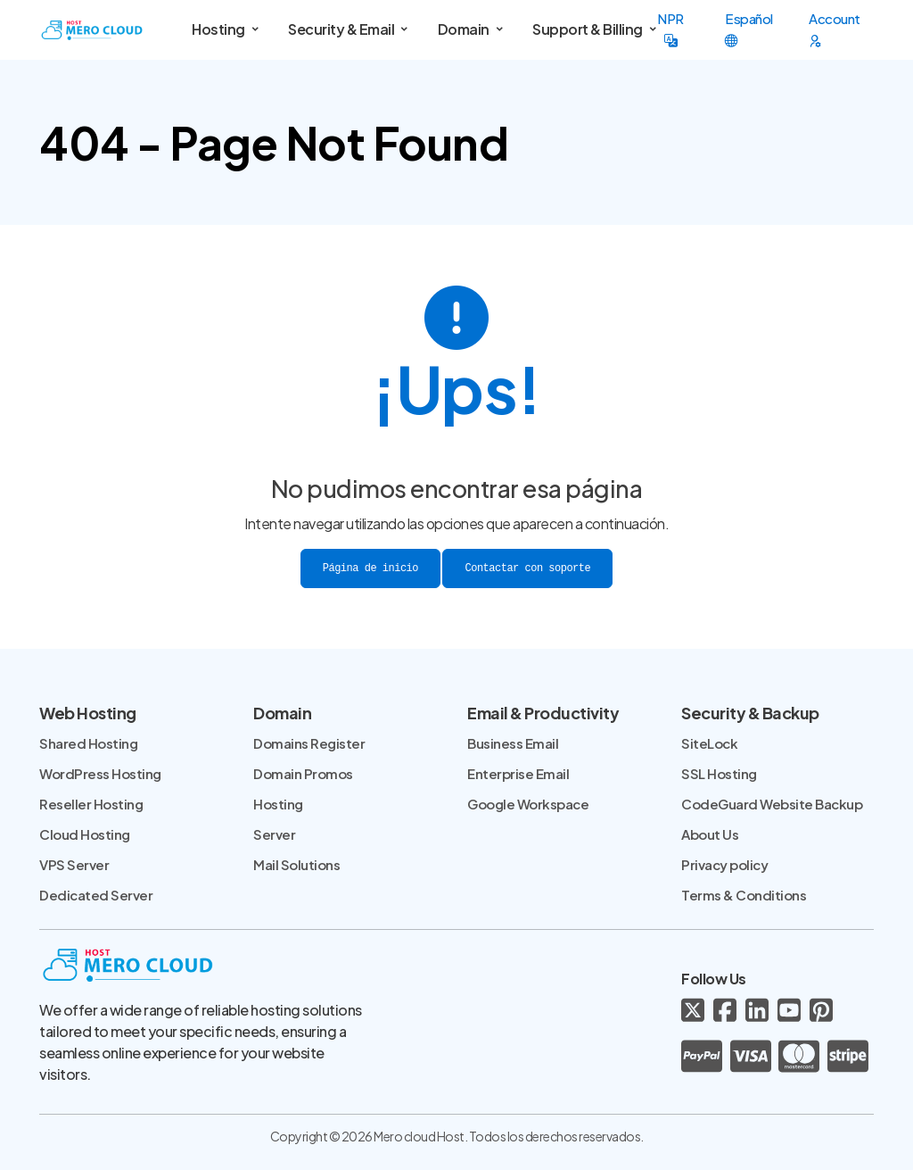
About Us (709, 834)
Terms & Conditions (743, 894)
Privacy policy (724, 864)
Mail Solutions (296, 864)
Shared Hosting (88, 742)
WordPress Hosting (100, 773)
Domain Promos (303, 773)
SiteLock (709, 742)
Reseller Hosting (91, 803)
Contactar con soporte (527, 568)
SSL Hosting (719, 773)
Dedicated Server (95, 894)
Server (274, 834)
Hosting (278, 803)
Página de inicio (370, 568)
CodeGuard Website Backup (771, 803)
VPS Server (74, 864)
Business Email (512, 742)
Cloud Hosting (84, 834)
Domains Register (309, 742)
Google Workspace (527, 803)
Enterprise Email (518, 773)
